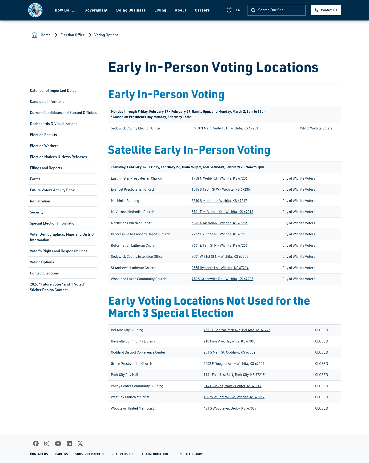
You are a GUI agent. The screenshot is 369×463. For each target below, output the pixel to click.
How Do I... (65, 10)
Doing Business (131, 10)
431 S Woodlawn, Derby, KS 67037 (230, 408)
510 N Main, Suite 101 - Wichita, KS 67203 (226, 128)
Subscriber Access (89, 454)
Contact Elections (44, 273)
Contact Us (329, 10)
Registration (40, 201)
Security (37, 212)
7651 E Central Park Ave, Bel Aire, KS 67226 (237, 330)
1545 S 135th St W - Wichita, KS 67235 (221, 189)
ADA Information (155, 454)
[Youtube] (58, 443)
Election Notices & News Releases (58, 156)
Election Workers (44, 145)
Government (96, 10)
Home (46, 34)
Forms (35, 179)
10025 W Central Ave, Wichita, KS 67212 (234, 397)
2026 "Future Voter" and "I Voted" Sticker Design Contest (57, 287)
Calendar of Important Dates (53, 90)
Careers (202, 10)
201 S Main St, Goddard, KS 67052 (229, 352)
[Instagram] (46, 443)
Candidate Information (48, 101)
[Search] (276, 10)
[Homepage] (35, 10)
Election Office (72, 34)
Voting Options (106, 34)
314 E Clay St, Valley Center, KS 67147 (232, 386)
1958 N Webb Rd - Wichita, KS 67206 (220, 178)
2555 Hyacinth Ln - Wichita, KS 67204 (220, 268)
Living (160, 10)
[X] (80, 443)
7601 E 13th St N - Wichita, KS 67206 (220, 245)
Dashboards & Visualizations (53, 123)
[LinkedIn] (69, 443)
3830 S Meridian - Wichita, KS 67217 (219, 200)
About (180, 10)
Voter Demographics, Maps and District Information (62, 237)
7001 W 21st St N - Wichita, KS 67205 (220, 256)
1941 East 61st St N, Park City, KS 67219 (234, 374)
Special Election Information (53, 223)
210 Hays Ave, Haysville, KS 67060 (230, 341)
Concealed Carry (189, 454)
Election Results (43, 134)
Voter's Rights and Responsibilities (59, 251)
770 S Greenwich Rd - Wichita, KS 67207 (222, 279)
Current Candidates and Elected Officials (63, 112)
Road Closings (123, 454)
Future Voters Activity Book (52, 190)
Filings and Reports (46, 167)
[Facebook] (35, 443)
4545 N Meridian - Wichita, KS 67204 (220, 223)
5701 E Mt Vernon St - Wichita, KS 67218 (222, 211)
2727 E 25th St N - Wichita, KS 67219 (220, 234)
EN (233, 10)
